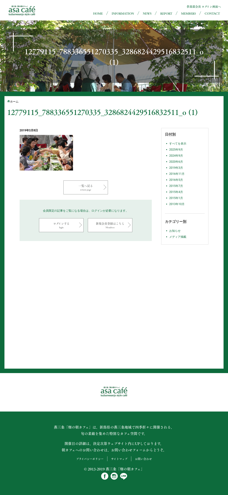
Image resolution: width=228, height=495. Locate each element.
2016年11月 (177, 174)
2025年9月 (176, 149)
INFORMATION (123, 13)
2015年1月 (176, 198)
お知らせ (175, 230)
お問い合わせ (143, 458)
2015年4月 (176, 192)
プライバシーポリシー (90, 458)
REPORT (166, 13)
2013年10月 (177, 204)
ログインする (61, 225)
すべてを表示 (177, 143)
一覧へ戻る (85, 187)
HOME (98, 13)
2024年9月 (176, 155)
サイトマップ (119, 458)
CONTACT (212, 13)
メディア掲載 (177, 237)
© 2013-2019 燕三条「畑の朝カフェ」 (114, 469)
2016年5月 (176, 180)
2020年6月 (176, 161)
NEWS (147, 13)
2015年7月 (176, 186)
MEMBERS (188, 13)
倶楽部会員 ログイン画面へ (204, 6)
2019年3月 (176, 167)
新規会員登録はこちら (110, 225)
